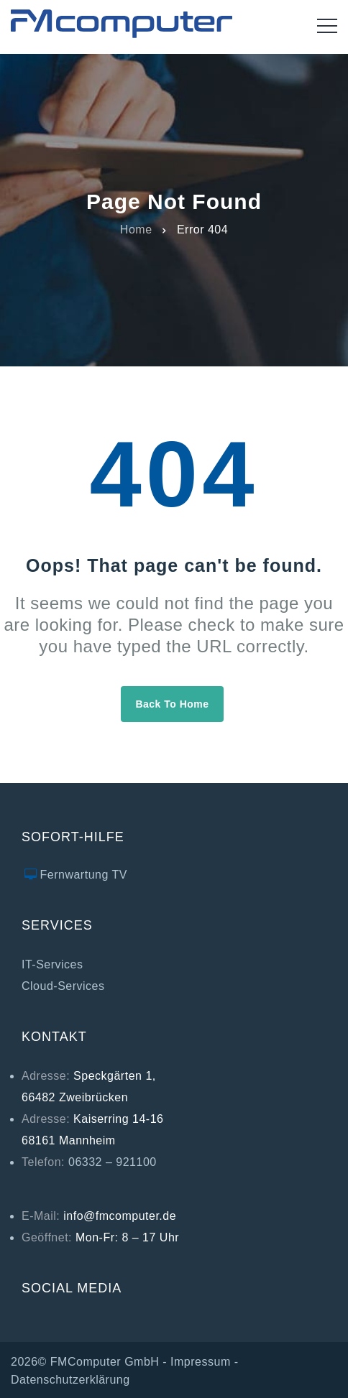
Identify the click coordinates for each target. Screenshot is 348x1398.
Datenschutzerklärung (70, 1380)
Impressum (200, 1362)
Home (136, 229)
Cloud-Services (63, 986)
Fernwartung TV (83, 875)
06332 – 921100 (112, 1162)
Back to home (172, 704)
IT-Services (52, 964)
